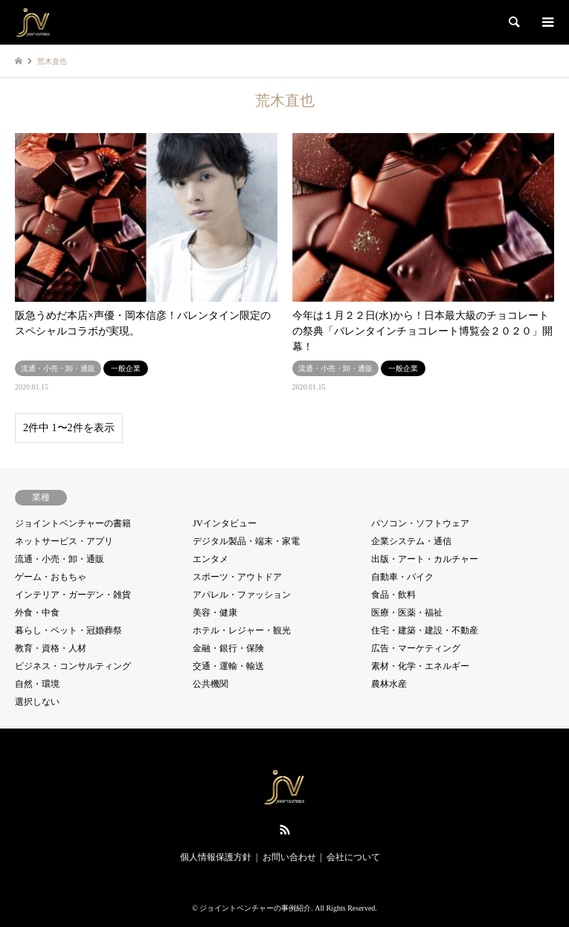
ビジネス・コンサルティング (73, 666)
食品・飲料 (393, 595)
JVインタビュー (224, 523)
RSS (285, 829)
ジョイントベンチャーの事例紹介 (255, 908)
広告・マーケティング (415, 648)
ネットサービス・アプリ (64, 541)
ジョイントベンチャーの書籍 (73, 523)
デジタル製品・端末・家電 (246, 541)
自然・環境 (37, 684)
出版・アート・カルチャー (424, 559)
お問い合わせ (289, 857)
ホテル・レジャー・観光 (242, 630)
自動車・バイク (402, 577)
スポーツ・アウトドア (237, 577)
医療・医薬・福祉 (407, 612)
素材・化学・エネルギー (420, 666)
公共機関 (210, 684)
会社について (353, 857)
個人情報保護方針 (215, 857)
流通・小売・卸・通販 (59, 559)
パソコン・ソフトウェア (420, 523)
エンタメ (210, 559)
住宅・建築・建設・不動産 (424, 630)
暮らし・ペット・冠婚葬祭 (68, 630)
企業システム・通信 (411, 541)
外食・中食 (37, 612)
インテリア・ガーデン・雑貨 (73, 595)
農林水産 (389, 684)
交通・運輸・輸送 (228, 666)
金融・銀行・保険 (228, 648)
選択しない (37, 702)
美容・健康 (215, 612)
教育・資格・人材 (50, 648)
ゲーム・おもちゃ (50, 577)
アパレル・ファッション (242, 595)
